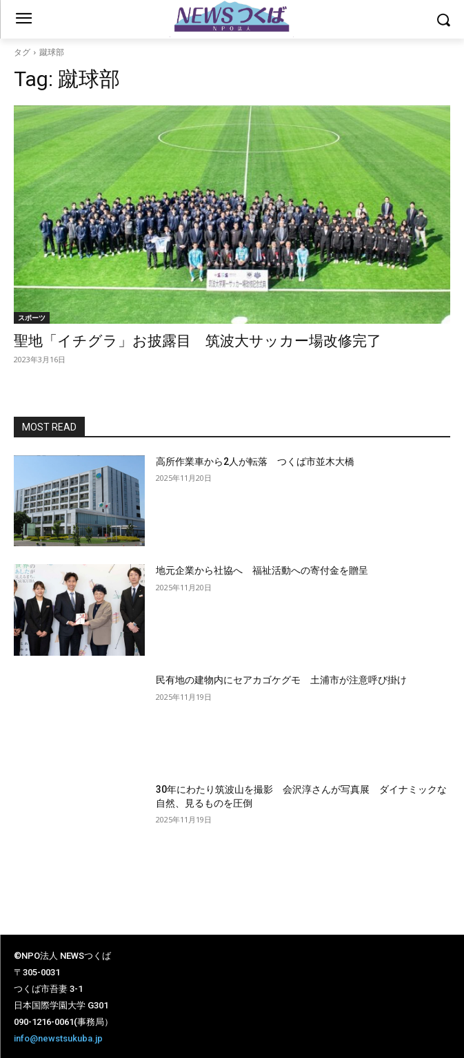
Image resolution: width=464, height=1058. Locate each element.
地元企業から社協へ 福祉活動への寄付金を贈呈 (262, 570)
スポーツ (32, 317)
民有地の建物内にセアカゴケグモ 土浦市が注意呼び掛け (281, 679)
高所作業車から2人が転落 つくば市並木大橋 (255, 461)
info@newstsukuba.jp (58, 1038)
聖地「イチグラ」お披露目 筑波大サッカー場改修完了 (205, 341)
